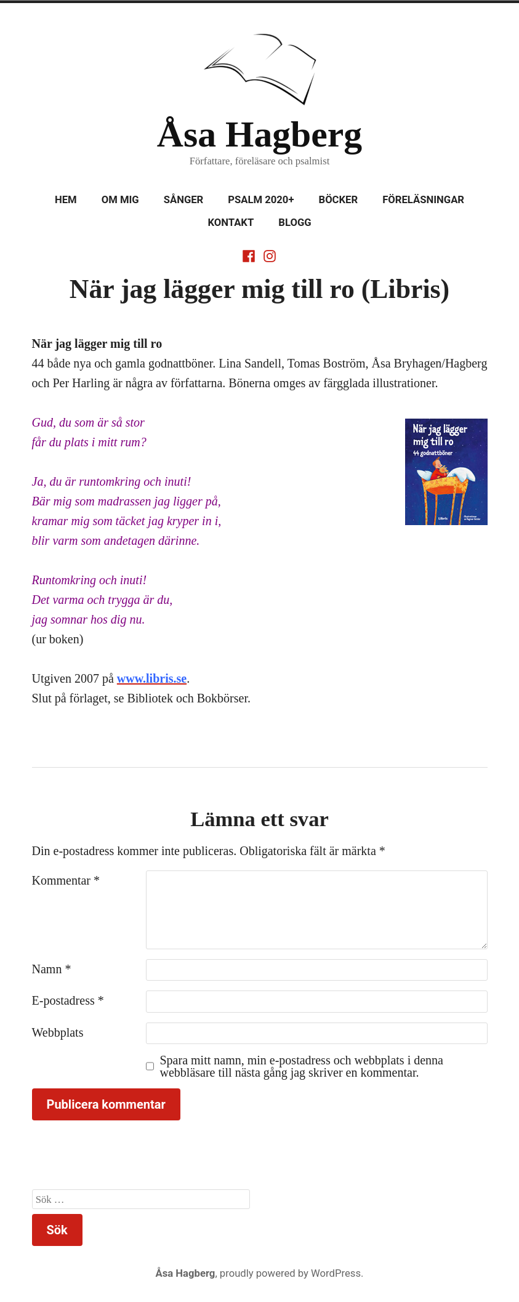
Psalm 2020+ (261, 200)
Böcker (338, 200)
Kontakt (230, 222)
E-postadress (68, 1000)
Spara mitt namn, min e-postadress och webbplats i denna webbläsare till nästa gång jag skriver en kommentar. (301, 1066)
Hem (66, 200)
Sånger (184, 200)
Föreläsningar (423, 200)
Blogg (294, 222)
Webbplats (58, 1032)
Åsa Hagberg (259, 134)
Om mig (120, 200)
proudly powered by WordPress (290, 1273)
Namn (51, 969)
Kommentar (66, 880)
